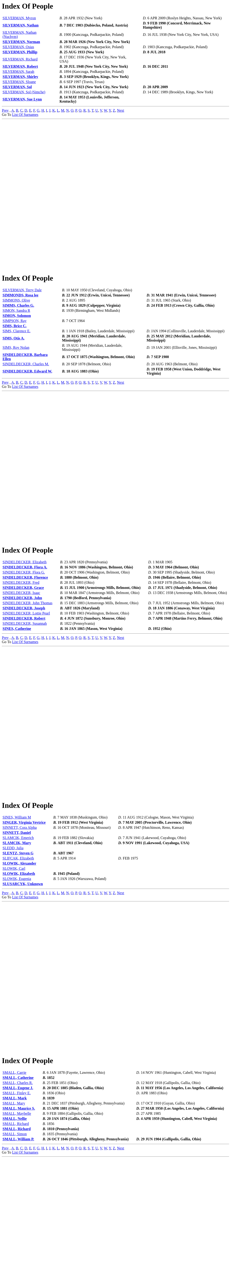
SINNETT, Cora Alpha (20, 915)
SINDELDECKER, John (22, 656)
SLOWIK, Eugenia (17, 967)
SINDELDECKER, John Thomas (27, 662)
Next (120, 110)
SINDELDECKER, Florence (25, 636)
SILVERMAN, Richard (20, 59)
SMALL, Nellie (15, 1236)
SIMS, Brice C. (14, 355)
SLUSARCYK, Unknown (23, 972)
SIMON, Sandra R (16, 340)
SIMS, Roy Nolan (16, 377)
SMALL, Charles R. (18, 1200)
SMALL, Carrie (14, 1190)
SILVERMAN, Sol (17, 87)
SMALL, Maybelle (17, 1231)
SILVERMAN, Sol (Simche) (24, 92)
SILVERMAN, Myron (19, 18)
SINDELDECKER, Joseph (24, 667)
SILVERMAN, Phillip (20, 52)
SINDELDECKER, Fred (21, 641)
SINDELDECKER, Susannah (25, 682)
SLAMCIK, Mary (17, 931)
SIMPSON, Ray (14, 350)
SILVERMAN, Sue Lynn (22, 99)
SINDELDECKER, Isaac (21, 651)
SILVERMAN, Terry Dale (22, 319)
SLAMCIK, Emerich (18, 926)
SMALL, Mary (14, 1220)
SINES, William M (17, 905)
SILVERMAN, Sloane (19, 82)
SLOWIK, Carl (14, 956)
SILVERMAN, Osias (18, 47)
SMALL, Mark (15, 1215)
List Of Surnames (25, 115)
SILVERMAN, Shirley (20, 77)
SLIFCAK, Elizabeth (18, 946)
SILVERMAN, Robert (20, 66)
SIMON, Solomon (17, 345)
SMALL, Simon (15, 1251)
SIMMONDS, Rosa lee (20, 324)
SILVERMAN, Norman (21, 42)
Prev (5, 110)
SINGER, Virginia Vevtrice (24, 910)
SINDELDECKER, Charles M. (26, 393)
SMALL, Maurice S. (19, 1226)
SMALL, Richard (16, 1241)
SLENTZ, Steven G (18, 941)
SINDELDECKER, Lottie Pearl (26, 672)
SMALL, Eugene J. (18, 1205)
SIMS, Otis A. (13, 367)
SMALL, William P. (18, 1256)
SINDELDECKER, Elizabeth (24, 621)
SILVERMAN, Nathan (21, 25)
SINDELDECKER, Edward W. (27, 401)
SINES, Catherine (17, 687)
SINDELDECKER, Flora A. (25, 626)
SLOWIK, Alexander (19, 951)
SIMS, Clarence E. (16, 360)
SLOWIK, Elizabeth (19, 962)
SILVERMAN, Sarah (18, 72)
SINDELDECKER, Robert (24, 677)
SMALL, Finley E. (17, 1210)
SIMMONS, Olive (16, 330)
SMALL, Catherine (18, 1195)
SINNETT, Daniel (17, 921)
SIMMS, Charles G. (18, 335)
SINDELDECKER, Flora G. (24, 631)
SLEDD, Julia (13, 936)
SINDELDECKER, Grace (23, 646)
